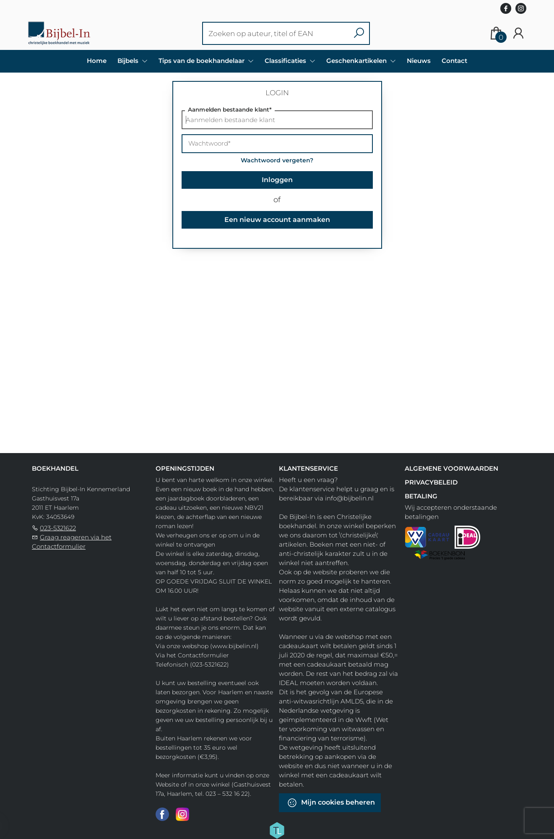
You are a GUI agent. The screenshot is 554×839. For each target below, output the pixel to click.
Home (97, 61)
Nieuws (419, 61)
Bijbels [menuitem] (128, 61)
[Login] (518, 33)
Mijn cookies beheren (331, 802)
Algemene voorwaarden (451, 468)
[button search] (358, 33)
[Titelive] (276, 830)
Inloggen (277, 180)
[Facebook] (162, 814)
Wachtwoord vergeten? (277, 160)
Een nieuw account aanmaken (277, 220)
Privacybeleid (431, 482)
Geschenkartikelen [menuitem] (357, 61)
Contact (454, 61)
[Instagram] (182, 814)
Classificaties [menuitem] (286, 61)
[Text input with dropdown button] (276, 33)
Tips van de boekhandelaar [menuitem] (202, 61)
